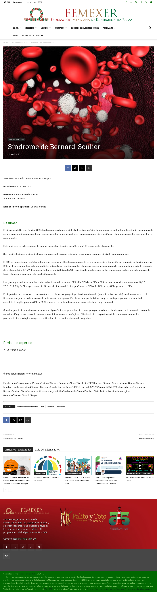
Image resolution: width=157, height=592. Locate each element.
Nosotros (31, 28)
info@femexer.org (26, 538)
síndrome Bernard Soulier (27, 406)
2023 (6, 473)
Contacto (61, 28)
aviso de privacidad (26, 573)
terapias (51, 406)
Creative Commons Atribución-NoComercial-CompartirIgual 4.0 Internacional (119, 589)
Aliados (46, 28)
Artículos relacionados (18, 449)
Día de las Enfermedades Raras (139, 473)
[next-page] (10, 490)
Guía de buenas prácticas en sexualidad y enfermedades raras (77, 480)
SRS (42, 406)
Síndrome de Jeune (13, 438)
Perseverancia (146, 438)
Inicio (5, 42)
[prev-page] (5, 490)
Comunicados (40, 473)
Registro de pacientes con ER (85, 28)
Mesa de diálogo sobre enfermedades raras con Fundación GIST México (106, 480)
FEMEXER (48, 589)
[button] (150, 28)
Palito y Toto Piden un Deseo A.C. (28, 35)
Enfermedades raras (19, 42)
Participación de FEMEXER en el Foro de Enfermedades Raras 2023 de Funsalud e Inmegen (17, 480)
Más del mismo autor (47, 449)
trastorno (61, 406)
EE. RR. (17, 28)
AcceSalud (109, 28)
